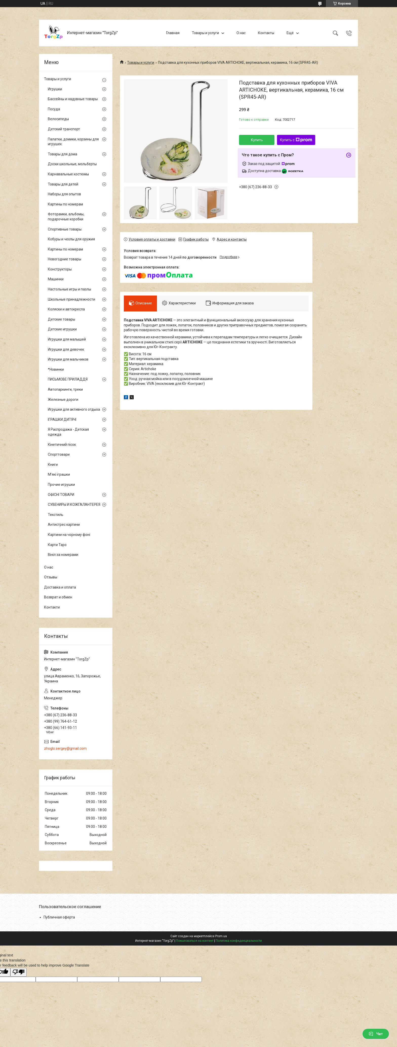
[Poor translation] (18, 972)
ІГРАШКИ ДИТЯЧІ (62, 419)
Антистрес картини (64, 524)
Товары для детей (63, 184)
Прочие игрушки (61, 485)
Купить (257, 140)
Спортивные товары (65, 229)
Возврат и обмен (58, 597)
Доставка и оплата (60, 587)
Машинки (56, 279)
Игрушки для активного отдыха (74, 409)
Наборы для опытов (64, 194)
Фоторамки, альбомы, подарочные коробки (66, 216)
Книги (53, 465)
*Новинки (56, 369)
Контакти (52, 607)
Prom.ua (221, 936)
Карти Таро (57, 545)
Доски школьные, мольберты (72, 164)
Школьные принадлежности (71, 299)
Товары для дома (62, 154)
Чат (376, 1034)
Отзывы (50, 577)
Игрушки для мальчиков (68, 359)
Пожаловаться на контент (194, 941)
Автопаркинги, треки (65, 389)
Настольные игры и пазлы (69, 289)
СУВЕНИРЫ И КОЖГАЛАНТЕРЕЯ (74, 504)
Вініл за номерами (63, 555)
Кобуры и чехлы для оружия (71, 239)
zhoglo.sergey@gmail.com (65, 748)
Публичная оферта (59, 917)
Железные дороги (63, 399)
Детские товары (61, 319)
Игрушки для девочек (66, 349)
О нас (241, 33)
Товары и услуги (205, 33)
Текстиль (55, 515)
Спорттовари (59, 454)
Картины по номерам (65, 204)
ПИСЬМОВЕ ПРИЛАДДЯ (68, 379)
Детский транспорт (64, 129)
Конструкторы (60, 269)
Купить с (296, 140)
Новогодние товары (64, 259)
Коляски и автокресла (66, 309)
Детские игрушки (62, 329)
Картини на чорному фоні (69, 535)
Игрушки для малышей (67, 339)
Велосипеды (58, 119)
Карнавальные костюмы (68, 174)
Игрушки (55, 89)
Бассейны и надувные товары (73, 99)
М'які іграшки (59, 474)
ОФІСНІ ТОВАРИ (61, 495)
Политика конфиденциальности (239, 941)
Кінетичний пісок (62, 445)
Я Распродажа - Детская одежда (68, 431)
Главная (173, 33)
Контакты (266, 33)
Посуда (54, 109)
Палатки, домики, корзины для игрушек (73, 141)
